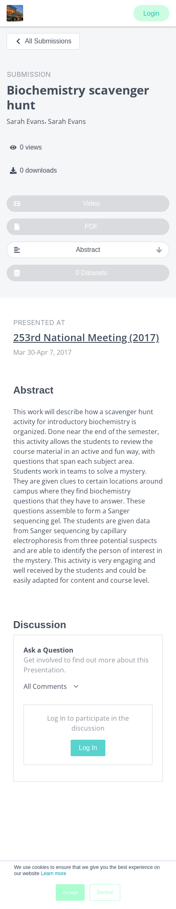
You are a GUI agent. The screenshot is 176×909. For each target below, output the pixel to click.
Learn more (53, 873)
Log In (88, 747)
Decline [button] (105, 892)
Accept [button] (70, 892)
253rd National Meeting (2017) (86, 337)
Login (151, 13)
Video (57, 203)
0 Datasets (60, 273)
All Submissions (43, 41)
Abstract (88, 250)
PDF (56, 227)
